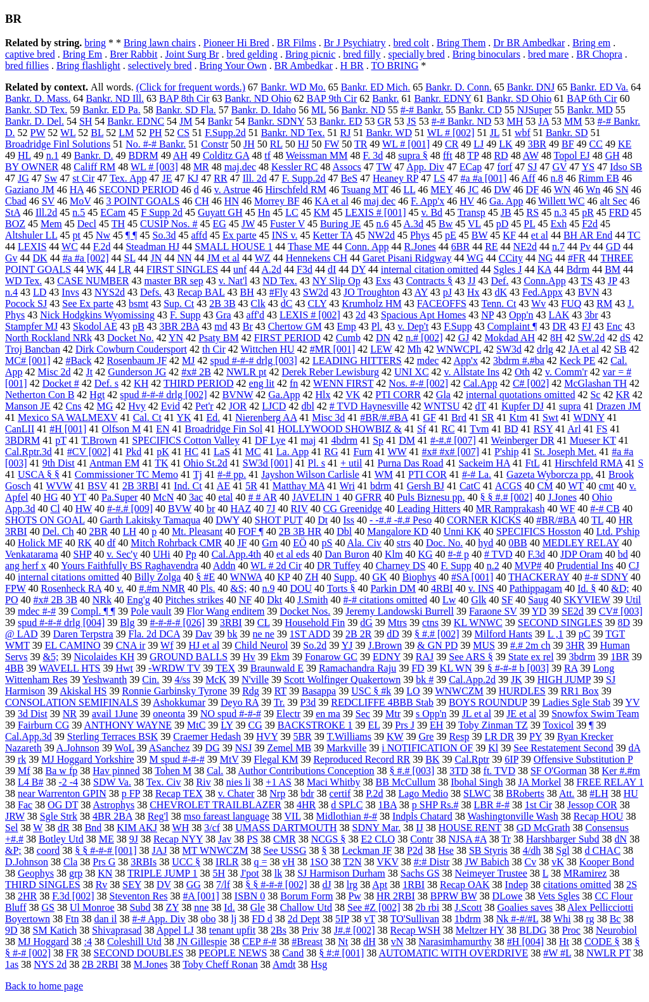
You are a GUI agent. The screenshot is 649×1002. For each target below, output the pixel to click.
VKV (387, 861)
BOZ (15, 223)
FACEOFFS (441, 303)
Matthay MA (298, 485)
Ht (564, 941)
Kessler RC (294, 166)
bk (233, 634)
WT (576, 485)
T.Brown (99, 440)
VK (352, 394)
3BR (537, 144)
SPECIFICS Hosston (538, 531)
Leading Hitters (429, 508)
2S (631, 884)
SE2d (573, 611)
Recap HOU (599, 816)
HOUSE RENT (470, 827)
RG (331, 451)
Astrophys (113, 804)
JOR (238, 406)
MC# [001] (28, 360)
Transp (471, 212)
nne (201, 907)
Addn (224, 565)
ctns (430, 622)
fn (294, 383)
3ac (196, 497)
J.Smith (312, 599)
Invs (70, 292)
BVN (589, 292)
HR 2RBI (395, 896)
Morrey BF (277, 201)
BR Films (296, 42)
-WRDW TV (174, 668)
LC (291, 212)
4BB (14, 668)
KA (544, 269)
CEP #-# (259, 941)
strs (404, 542)
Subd (140, 907)
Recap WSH (415, 930)
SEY (131, 884)
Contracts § (429, 280)
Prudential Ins (584, 565)
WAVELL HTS (69, 668)
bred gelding (251, 54)
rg (590, 918)
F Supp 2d (162, 212)
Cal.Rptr (471, 759)
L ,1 (555, 634)
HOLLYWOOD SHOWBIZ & (340, 428)
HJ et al (203, 645)
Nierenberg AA (266, 417)
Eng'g (138, 599)
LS (440, 178)
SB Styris (488, 850)
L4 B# (30, 782)
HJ (303, 144)
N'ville (255, 679)
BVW (179, 508)
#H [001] (67, 428)
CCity (511, 258)
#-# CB (605, 508)
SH (85, 121)
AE (223, 485)
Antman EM (114, 463)
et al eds (292, 554)
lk (278, 873)
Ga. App (506, 201)
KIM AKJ (137, 827)
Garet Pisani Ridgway (407, 258)
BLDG (533, 930)
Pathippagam (535, 588)
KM (322, 212)
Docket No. (130, 337)
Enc (614, 326)
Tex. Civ (163, 782)
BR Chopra (599, 54)
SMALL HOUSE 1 (234, 246)
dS (625, 337)
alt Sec (613, 201)
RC (447, 428)
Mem (51, 223)
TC (633, 235)
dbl (307, 406)
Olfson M (121, 428)
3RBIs (144, 861)
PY (535, 736)
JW (248, 223)
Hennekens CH (316, 258)
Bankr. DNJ (531, 87)
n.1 (52, 155)
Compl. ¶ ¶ (93, 611)
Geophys (36, 873)
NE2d (525, 246)
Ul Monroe (92, 907)
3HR (574, 645)
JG (23, 178)
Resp (459, 736)
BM (612, 269)
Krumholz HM (372, 303)
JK (516, 679)
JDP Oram (581, 554)
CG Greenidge (352, 508)
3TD (458, 770)
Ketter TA (332, 235)
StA (12, 212)
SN (621, 189)
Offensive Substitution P (583, 759)
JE (167, 178)
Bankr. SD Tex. (36, 109)
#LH (598, 793)
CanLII (19, 428)
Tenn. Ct (499, 303)
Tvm (479, 428)
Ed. (214, 417)
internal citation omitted (430, 269)
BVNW (238, 394)
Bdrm (578, 269)
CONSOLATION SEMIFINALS (71, 702)
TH (118, 223)
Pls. (207, 588)
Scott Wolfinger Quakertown (342, 679)
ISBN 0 (250, 896)
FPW (15, 588)
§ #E (205, 577)
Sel (11, 827)
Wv (538, 303)
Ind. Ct (188, 485)
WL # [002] (451, 132)
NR (70, 713)
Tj (197, 474)
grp (75, 873)
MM (573, 121)
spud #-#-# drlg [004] (61, 622)
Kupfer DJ (522, 406)
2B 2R (358, 634)
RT (280, 691)
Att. (566, 793)
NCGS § (328, 839)
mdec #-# (37, 611)
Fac (25, 804)
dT (480, 406)
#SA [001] (472, 577)
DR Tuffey (339, 565)
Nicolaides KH (104, 656)
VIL (293, 816)
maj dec (379, 201)
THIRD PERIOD (199, 383)
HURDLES (522, 691)
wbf (522, 132)
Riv (203, 782)
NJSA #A (468, 839)
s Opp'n (431, 713)
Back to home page (44, 985)
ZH (311, 577)
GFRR (369, 497)
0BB (517, 542)
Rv (102, 884)
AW (531, 155)
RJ (345, 132)
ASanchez (169, 747)
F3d (304, 269)
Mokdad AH (509, 337)
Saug (538, 599)
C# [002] (531, 383)
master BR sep (173, 280)
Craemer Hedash (207, 736)
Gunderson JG (137, 371)
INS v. (285, 235)
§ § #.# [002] (506, 497)
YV (633, 702)
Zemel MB (289, 747)
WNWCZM (459, 691)
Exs (383, 280)
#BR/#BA (556, 520)
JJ (471, 280)
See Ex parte (87, 303)
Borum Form (306, 896)
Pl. (376, 326)
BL (97, 132)
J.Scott (468, 907)
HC (191, 451)
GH (612, 155)
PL (529, 223)
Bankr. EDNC (135, 121)
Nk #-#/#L (517, 918)
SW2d (315, 292)
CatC (469, 485)
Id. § (586, 588)
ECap (470, 166)
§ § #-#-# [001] (105, 850)
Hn (264, 212)
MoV (80, 201)
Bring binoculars (486, 54)
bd (623, 554)
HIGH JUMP (564, 679)
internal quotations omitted (520, 394)
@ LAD (21, 634)
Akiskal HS (83, 691)
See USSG (284, 850)
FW (331, 144)
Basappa (319, 691)
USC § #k (371, 691)
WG (475, 258)
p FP (131, 793)
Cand (293, 953)
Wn (593, 189)
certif (340, 793)
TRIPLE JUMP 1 (162, 873)
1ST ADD (310, 634)
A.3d (414, 223)
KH (141, 383)
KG (425, 554)
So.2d (314, 645)
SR (488, 417)
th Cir (214, 349)
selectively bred (160, 65)
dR (64, 827)
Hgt (97, 394)
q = (260, 861)
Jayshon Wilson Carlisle (310, 474)
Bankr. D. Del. (34, 121)
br (211, 508)
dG (366, 622)
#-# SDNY (606, 577)
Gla (443, 394)
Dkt (274, 599)
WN (562, 189)
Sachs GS (420, 873)
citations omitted (577, 884)
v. (120, 588)
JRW (15, 816)
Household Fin (315, 622)
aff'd (255, 315)
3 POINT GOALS (142, 201)
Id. (229, 907)
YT (79, 497)
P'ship (506, 451)
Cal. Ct (147, 417)
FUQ (571, 303)
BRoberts (525, 793)
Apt (379, 884)
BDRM (143, 155)
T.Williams (348, 736)
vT (369, 918)
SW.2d (591, 337)
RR (220, 178)
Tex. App (128, 178)
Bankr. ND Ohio (258, 98)
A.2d (272, 269)
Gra (223, 315)
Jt (89, 371)
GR (384, 121)
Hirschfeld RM (296, 189)
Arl (574, 428)
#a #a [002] (86, 258)
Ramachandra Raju (357, 668)
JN (156, 258)
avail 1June (115, 713)
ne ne (263, 634)
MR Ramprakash (510, 508)
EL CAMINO (73, 645)
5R (251, 485)
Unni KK (462, 531)
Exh (558, 223)
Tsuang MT (365, 189)
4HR (306, 804)
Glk (478, 599)
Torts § (341, 588)
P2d (415, 850)
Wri (347, 485)
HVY (267, 736)
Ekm (280, 656)
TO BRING (394, 65)
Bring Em (83, 54)
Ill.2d (46, 212)
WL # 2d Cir (276, 565)
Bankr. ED (341, 121)
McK (215, 679)
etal (225, 497)
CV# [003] (621, 611)
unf (240, 269)
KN (105, 873)
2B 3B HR (300, 531)
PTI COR (427, 474)
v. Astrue (232, 189)
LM (126, 132)
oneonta (169, 713)
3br (591, 315)
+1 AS (279, 782)
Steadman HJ (152, 246)
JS (411, 121)
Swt (550, 417)
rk (22, 759)
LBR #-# (492, 804)
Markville (346, 747)
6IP (511, 759)
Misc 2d (54, 371)
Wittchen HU (268, 349)
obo (207, 918)
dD (393, 634)
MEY (441, 189)
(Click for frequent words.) (190, 87)
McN (163, 497)
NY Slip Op (336, 280)
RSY (543, 428)
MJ (188, 360)
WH (181, 827)
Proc (571, 930)
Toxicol (558, 725)
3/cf (212, 827)
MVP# (528, 565)
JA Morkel (539, 782)
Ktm (518, 417)
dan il (105, 918)
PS (252, 839)
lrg (352, 884)
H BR (352, 65)
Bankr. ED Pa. (111, 109)
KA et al (332, 201)
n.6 (382, 223)
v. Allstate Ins (471, 371)
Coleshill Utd (134, 941)
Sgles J (508, 269)
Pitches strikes (194, 599)
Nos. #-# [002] (418, 383)
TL (597, 520)
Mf (24, 770)
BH (247, 292)
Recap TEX (179, 793)
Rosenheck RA (71, 588)
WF (567, 508)
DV (164, 884)
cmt (606, 485)
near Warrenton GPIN (62, 793)
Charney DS (401, 565)
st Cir (83, 178)
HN (231, 201)
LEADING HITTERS (357, 360)
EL (374, 725)
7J (270, 508)
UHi (161, 554)
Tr (506, 839)
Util (633, 599)
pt (76, 235)
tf (267, 155)
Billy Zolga (157, 577)
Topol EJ (572, 155)
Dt (323, 520)
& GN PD (437, 645)
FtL (532, 463)
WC (69, 246)
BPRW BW (453, 896)
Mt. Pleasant (197, 531)
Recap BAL (200, 292)
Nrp (277, 793)
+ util (351, 463)
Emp (346, 326)
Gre (426, 736)
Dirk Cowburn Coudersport (131, 349)
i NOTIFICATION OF (427, 747)
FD (417, 668)
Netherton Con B (39, 394)
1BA (387, 804)
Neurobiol (616, 930)
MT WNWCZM (215, 850)
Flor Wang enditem (225, 611)
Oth (522, 371)
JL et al (477, 713)
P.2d (374, 793)
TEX (225, 668)
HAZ (240, 508)
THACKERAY (539, 577)
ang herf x (25, 565)
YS (588, 166)
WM (384, 474)
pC (585, 634)
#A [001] (201, 896)
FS (602, 428)
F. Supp (185, 315)
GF (429, 417)
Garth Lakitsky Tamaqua (150, 520)
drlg (545, 349)
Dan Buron (346, 554)
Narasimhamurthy (455, 941)
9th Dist (58, 463)
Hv (249, 656)
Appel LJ (175, 930)
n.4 (11, 292)
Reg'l (158, 816)
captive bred (30, 54)
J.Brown (385, 645)
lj (233, 918)
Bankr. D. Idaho (263, 109)
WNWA (246, 577)
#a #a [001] (484, 178)
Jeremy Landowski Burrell (399, 611)
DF (532, 189)
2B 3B (222, 303)
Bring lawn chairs (160, 42)
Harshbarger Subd (563, 839)
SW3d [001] (268, 463)
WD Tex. (23, 280)
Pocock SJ (26, 303)
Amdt (284, 964)
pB (138, 326)
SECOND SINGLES (560, 622)
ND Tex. (279, 280)
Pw (354, 896)
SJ (532, 166)
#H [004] (525, 941)
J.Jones (562, 497)
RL (276, 144)
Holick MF (40, 542)
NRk (102, 599)
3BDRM (22, 440)
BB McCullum (406, 782)
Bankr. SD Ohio (519, 98)
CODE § (602, 941)
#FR (577, 258)
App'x (466, 360)
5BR (302, 736)
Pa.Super (119, 497)
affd (199, 235)
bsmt (138, 303)
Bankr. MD (590, 109)
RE (491, 246)
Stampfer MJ (31, 326)
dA (635, 747)
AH (180, 155)
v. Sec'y (122, 554)
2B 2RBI (100, 964)
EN (162, 428)
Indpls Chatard (422, 816)
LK (505, 144)
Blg (127, 622)
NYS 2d (50, 964)
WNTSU (442, 406)
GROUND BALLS (189, 656)
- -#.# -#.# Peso (400, 520)
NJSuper (534, 109)
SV (48, 201)
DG (212, 747)
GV (559, 166)
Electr (288, 713)
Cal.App (480, 383)
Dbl (344, 531)
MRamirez (585, 873)
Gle (257, 907)
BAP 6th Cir (592, 98)
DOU (301, 588)
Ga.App (284, 394)
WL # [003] (154, 166)
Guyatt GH (220, 212)
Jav (224, 839)
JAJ (159, 850)
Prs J (404, 725)
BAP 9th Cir (332, 98)
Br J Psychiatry (355, 42)
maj (308, 440)
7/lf (223, 884)
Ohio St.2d (206, 463)
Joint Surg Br (192, 54)
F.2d (102, 246)
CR (451, 144)
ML (318, 109)
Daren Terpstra (83, 634)
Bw (446, 223)
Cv (531, 861)
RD (501, 155)
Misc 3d (328, 417)
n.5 (78, 212)
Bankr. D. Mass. (38, 98)
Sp (378, 440)
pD (502, 223)
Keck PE (577, 360)
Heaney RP (395, 178)
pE (450, 235)
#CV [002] (89, 451)
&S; (239, 588)
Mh (414, 349)
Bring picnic (310, 54)
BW (479, 235)
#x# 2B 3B (55, 599)
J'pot (249, 873)
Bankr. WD (389, 132)
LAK (558, 315)
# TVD (498, 554)
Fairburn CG (43, 725)
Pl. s (317, 463)
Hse (446, 850)
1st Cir (538, 804)
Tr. (279, 702)
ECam (112, 212)
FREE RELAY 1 (609, 782)
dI (332, 269)
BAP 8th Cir (184, 98)
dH (369, 941)
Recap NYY (178, 839)
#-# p (458, 554)
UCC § (186, 861)
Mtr (393, 713)
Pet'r (204, 406)
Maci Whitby (334, 782)
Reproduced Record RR (361, 759)
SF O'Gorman (558, 770)
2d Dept (304, 918)
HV (466, 201)
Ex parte (239, 235)
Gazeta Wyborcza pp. (549, 474)
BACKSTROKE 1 (315, 725)
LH (129, 531)
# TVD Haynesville (369, 406)
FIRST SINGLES (182, 269)
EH (436, 725)
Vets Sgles (558, 896)
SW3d (509, 349)
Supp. (345, 577)
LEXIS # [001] (375, 212)
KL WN (456, 668)
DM (407, 440)
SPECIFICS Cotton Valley (186, 440)
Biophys (419, 577)
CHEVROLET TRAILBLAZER (215, 804)
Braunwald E (277, 668)
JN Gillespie (202, 941)
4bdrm (344, 440)
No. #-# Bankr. (155, 144)
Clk (258, 303)
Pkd (133, 451)
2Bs (278, 930)
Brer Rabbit (133, 54)
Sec (363, 713)
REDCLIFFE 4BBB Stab (382, 702)
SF (507, 599)
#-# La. (476, 474)
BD (511, 428)
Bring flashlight (88, 65)
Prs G (104, 861)
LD (39, 292)
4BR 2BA (112, 816)
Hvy (137, 406)
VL (474, 223)
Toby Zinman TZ (493, 725)
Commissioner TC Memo (126, 474)
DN (383, 337)
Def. (499, 280)
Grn (270, 542)
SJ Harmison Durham (341, 873)
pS (327, 542)
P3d (308, 702)
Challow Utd (306, 907)
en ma (328, 713)
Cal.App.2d (472, 679)
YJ (347, 645)
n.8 (556, 178)
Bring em (591, 42)
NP (487, 315)
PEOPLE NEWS (232, 953)
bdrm (381, 485)
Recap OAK (465, 884)
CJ (634, 565)
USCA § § (39, 474)
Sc (595, 394)
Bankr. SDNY (276, 121)
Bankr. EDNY (443, 98)
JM (185, 121)
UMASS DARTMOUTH (286, 827)
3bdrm (582, 656)
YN (176, 337)
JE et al (521, 713)
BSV (97, 485)
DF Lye (270, 440)
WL (67, 132)
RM (604, 303)
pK (163, 451)
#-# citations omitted (385, 599)
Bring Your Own (233, 65)
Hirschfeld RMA (588, 463)
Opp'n (521, 315)
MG (104, 406)
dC (287, 303)
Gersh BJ (425, 485)
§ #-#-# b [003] (518, 668)
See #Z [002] (374, 907)
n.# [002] (424, 337)
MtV (229, 759)
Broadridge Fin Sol (224, 428)
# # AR (262, 497)
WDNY (589, 417)
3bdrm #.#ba (518, 360)
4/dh (532, 850)
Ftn (72, 918)
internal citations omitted (68, 577)
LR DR (499, 736)
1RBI (413, 884)
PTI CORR (398, 394)
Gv (11, 258)
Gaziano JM (30, 189)
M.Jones (151, 964)
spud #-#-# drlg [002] (163, 394)
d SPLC (347, 804)
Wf (166, 645)
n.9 (268, 588)
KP (283, 577)
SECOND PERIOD (139, 189)
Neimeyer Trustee (491, 873)
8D (624, 622)
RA (570, 668)
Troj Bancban (32, 349)
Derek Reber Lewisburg (329, 371)
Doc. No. (444, 542)
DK (40, 258)
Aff (529, 178)
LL (409, 189)
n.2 (493, 565)
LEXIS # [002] (310, 315)
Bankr (220, 121)
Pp (191, 554)
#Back (79, 360)
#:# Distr (431, 861)
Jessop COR (592, 804)
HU (631, 793)
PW (38, 132)
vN (397, 941)
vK (557, 861)
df (111, 542)
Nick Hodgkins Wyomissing (97, 315)
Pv (585, 246)
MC (253, 451)
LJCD (274, 406)
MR (201, 166)
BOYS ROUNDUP (488, 702)
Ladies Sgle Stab (577, 702)
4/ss (182, 679)
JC (473, 189)
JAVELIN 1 (316, 497)
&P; (13, 850)
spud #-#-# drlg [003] (253, 360)
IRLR (226, 861)
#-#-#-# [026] (177, 622)
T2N (352, 861)
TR (360, 144)
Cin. (150, 679)
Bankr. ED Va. (599, 87)
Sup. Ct (179, 303)
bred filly (361, 54)
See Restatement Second (563, 747)
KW (395, 736)
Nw (103, 235)
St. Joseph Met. (565, 451)
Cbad (16, 201)
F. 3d (373, 155)
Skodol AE (95, 326)
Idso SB (626, 166)
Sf (421, 428)
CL (263, 622)
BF (568, 144)
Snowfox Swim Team (595, 713)
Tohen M (173, 770)
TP (473, 155)
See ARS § (470, 656)
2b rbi (428, 907)
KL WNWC (478, 622)
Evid (170, 406)
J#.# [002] (354, 930)
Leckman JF (367, 850)
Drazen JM (618, 406)
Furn (363, 451)
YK (183, 417)
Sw (50, 178)
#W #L (557, 953)
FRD (619, 212)
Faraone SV (493, 611)
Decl (86, 223)
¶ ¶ (131, 235)
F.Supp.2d (225, 132)
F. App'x (427, 201)
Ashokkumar (179, 702)
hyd (485, 542)
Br (248, 326)
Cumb (348, 337)
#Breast (307, 941)
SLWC (477, 793)
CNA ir (131, 645)
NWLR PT (608, 953)
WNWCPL (459, 349)
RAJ (425, 656)
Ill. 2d (255, 178)
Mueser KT (593, 440)
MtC (196, 725)
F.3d (536, 554)
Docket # (60, 383)
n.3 (560, 212)
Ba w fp (62, 770)
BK (432, 759)
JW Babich (487, 861)
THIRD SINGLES (42, 884)
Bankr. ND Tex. (293, 132)
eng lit (261, 383)
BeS (348, 178)
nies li (238, 782)
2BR (98, 531)
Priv (310, 930)
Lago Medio (423, 793)
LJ (478, 144)
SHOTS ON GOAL (45, 520)
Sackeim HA (484, 463)
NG (545, 258)
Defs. (151, 292)
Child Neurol (261, 645)
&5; (51, 656)
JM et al (223, 258)
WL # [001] (406, 144)
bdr (307, 793)
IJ (419, 827)
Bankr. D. (93, 155)
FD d (262, 918)
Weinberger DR (523, 440)
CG (255, 725)
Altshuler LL (31, 235)
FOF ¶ (251, 531)
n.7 (558, 246)
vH (289, 861)
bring (95, 42)
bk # (425, 679)
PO (11, 599)
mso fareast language (226, 816)
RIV (299, 508)
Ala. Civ (364, 542)
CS (183, 132)
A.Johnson (78, 747)
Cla (70, 861)
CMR (284, 839)
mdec (428, 360)
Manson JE (28, 406)
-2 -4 (68, 782)
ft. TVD (499, 770)
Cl (55, 508)
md (220, 326)
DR (559, 326)
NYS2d (109, 292)
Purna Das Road (410, 463)
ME (106, 839)
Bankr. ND (363, 109)
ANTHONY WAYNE (128, 725)
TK (161, 463)
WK (94, 269)
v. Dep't (412, 326)
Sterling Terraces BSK (112, 736)
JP (612, 280)
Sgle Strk (58, 816)
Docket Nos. (305, 611)
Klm (393, 554)
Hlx (322, 394)
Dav (203, 634)
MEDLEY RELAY (581, 542)
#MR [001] (333, 349)
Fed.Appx (542, 292)
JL (494, 132)
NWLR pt (246, 371)
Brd (458, 417)
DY (358, 269)
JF (242, 542)
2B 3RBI (140, 485)
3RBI (231, 622)
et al (539, 235)
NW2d (381, 235)
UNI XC (411, 371)
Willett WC (561, 201)
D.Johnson (26, 861)
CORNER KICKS (484, 520)
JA (543, 121)
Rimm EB (598, 178)
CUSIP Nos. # (169, 223)
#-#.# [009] (130, 508)
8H (556, 337)
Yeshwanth (104, 679)
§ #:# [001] (341, 953)
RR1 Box (580, 691)
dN (621, 839)
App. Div (425, 166)
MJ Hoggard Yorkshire (87, 759)
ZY (172, 907)
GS (47, 907)
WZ (263, 258)
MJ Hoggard (43, 941)
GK (380, 577)
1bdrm (467, 918)
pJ (447, 292)
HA (77, 189)
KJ (193, 178)
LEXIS (32, 246)
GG (193, 884)
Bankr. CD (479, 109)
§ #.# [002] (436, 634)
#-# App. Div (158, 918)
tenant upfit (232, 930)
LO (413, 691)
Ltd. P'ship (618, 531)
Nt (343, 941)
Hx (473, 292)
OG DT (63, 804)
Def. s (106, 383)
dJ (326, 884)
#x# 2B (196, 371)
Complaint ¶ (512, 326)
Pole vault (151, 611)
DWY (227, 520)
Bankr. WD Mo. (293, 87)
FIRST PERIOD (287, 337)
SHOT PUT (278, 520)
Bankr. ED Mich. (375, 87)
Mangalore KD (397, 531)
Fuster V (287, 223)
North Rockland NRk (48, 337)
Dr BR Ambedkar (529, 42)
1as (11, 964)
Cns (74, 406)
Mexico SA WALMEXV (68, 417)
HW (83, 508)
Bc (615, 918)
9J (133, 839)
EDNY (387, 656)
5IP (342, 918)
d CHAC (602, 850)
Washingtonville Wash (512, 816)
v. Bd (431, 212)
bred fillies (27, 65)
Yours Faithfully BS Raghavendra (129, 565)
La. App (292, 451)
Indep (516, 884)
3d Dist (33, 713)
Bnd (93, 827)
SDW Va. (112, 782)
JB (506, 212)
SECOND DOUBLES (139, 953)
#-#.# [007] (453, 440)
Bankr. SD (567, 132)
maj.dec (240, 166)
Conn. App (367, 246)
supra (570, 406)
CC (596, 144)
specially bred (417, 54)
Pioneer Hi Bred (236, 42)
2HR (27, 896)
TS (587, 280)
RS (533, 212)
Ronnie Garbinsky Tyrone (174, 691)
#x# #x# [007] (450, 451)
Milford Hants (503, 634)
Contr (421, 839)
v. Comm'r (566, 371)
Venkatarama (31, 554)
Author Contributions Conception (306, 770)
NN (184, 258)
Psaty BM (218, 337)
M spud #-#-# (177, 759)
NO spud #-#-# (230, 713)
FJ (586, 326)
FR (72, 953)
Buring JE (340, 223)
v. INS (481, 588)
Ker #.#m (621, 770)
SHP (83, 554)
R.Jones (420, 246)
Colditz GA (226, 155)
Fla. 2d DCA (154, 634)
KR (622, 394)
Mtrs (397, 622)
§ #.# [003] (412, 770)
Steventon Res (139, 896)
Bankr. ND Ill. (115, 98)
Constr (214, 144)
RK (85, 542)
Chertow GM (295, 326)
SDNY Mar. (376, 827)
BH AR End (587, 235)
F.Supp (458, 326)
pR (588, 212)
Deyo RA (240, 702)
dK (501, 292)
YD (539, 611)
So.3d (164, 235)
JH (249, 144)
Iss (348, 520)
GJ (464, 337)
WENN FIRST (343, 383)
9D (11, 930)
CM (545, 485)
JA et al (584, 349)
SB (620, 349)
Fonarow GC (331, 656)
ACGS (508, 485)
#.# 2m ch (530, 645)
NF (245, 599)
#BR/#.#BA (384, 417)
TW (384, 166)
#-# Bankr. (422, 109)
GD (613, 246)
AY (421, 292)
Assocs (346, 166)
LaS (222, 451)
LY (227, 725)
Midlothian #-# (346, 816)
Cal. (215, 770)
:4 (87, 941)
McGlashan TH (595, 383)
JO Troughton (371, 292)
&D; (620, 588)
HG (50, 497)
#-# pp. (231, 474)
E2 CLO (378, 839)
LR (125, 269)
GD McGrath (543, 827)
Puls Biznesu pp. (431, 497)
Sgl (562, 850)
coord (48, 850)
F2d (590, 223)
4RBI (442, 588)
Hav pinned (116, 770)
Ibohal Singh (477, 782)
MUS (484, 645)
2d (361, 315)
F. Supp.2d (304, 178)
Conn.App (544, 280)
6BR (460, 246)
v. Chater (236, 793)
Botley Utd (61, 839)
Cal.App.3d (28, 736)
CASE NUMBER (93, 280)
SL (130, 258)
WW (397, 451)
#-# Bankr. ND (462, 121)
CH (202, 201)
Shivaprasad (116, 930)
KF (509, 235)
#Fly (278, 292)
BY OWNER (31, 166)
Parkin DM (393, 588)
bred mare (548, 54)
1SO (319, 861)
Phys (420, 235)
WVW (59, 485)
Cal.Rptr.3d (28, 451)
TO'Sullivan (414, 918)
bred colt (410, 42)
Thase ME (309, 246)
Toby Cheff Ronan (220, 964)
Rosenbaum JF (136, 360)
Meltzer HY (480, 930)
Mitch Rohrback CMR (176, 542)
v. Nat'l (233, 280)
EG (219, 223)
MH (514, 121)
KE (624, 144)
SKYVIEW (586, 599)
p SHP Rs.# (435, 804)
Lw (449, 599)
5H (219, 873)
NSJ (243, 747)
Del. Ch (58, 531)
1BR (619, 656)
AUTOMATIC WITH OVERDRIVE (453, 953)
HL (24, 155)
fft (448, 155)
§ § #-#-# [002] (276, 884)
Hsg (319, 964)
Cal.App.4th (236, 554)
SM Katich (55, 930)
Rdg (250, 691)
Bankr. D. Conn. (458, 87)
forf (504, 166)
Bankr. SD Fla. (186, 109)
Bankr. (385, 98)
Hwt (124, 668)
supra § (413, 155)
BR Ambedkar (303, 65)
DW (502, 189)
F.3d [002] (73, 896)
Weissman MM (317, 155)
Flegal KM (276, 759)
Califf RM (94, 166)
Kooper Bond (606, 861)
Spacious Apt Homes (423, 315)
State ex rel (531, 656)
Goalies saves (525, 907)
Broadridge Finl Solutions (57, 144)
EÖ (299, 542)
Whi (562, 918)
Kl (493, 747)
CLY (316, 303)
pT (60, 440)
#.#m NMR (162, 588)
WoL (124, 747)
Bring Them (461, 42)
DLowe (507, 896)
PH (155, 132)
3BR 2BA (180, 326)
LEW (381, 349)
